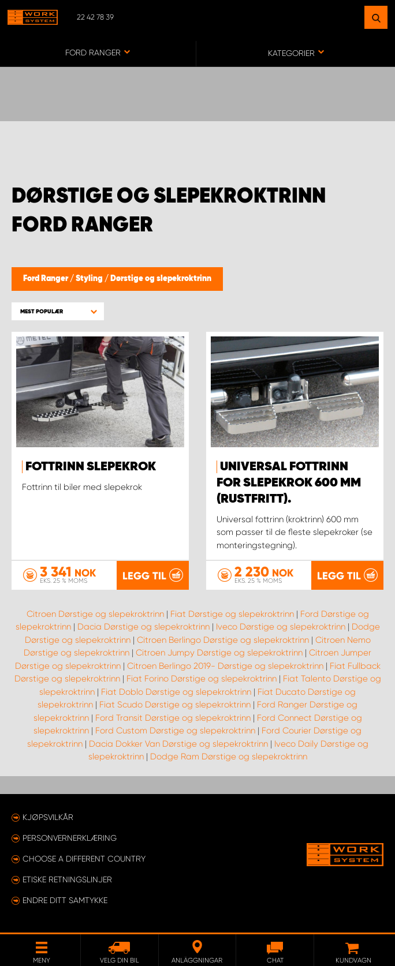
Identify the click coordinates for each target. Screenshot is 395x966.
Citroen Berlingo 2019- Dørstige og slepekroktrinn (225, 666)
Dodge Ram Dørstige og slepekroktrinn (228, 756)
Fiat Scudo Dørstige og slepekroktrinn (175, 704)
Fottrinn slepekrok (90, 466)
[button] (58, 311)
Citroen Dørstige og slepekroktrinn (95, 614)
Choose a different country (84, 858)
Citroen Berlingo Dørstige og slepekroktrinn (223, 640)
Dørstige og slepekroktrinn (160, 279)
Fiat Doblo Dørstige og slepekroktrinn (176, 692)
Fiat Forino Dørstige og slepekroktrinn (201, 678)
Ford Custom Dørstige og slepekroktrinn (175, 730)
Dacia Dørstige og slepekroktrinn (143, 626)
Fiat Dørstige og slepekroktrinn (232, 614)
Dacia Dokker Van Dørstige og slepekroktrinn (178, 744)
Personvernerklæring (70, 838)
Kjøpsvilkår (48, 817)
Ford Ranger (46, 279)
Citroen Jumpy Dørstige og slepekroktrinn (219, 652)
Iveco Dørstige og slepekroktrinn (280, 626)
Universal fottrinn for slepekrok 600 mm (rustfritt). (289, 483)
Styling (90, 279)
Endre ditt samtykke (65, 900)
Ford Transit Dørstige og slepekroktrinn (173, 718)
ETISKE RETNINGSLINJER (67, 879)
